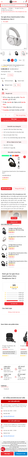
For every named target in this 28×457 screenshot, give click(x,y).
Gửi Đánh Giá (14, 303)
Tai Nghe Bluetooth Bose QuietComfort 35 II (15, 245)
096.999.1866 (6, 413)
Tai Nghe (10, 8)
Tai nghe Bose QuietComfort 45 (17, 236)
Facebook (6, 389)
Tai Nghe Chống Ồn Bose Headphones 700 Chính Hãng (16, 229)
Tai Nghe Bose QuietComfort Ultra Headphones (18, 262)
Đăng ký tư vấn (20, 453)
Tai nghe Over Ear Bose (6, 10)
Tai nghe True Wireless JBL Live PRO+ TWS (8, 346)
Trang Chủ (3, 8)
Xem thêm (14, 218)
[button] (1, 53)
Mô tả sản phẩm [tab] (6, 188)
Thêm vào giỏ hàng (21, 115)
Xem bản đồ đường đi (8, 416)
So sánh (4, 21)
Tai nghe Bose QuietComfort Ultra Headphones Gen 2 (14, 172)
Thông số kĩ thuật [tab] (19, 188)
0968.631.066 (6, 433)
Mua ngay (7, 453)
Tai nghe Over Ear (19, 8)
